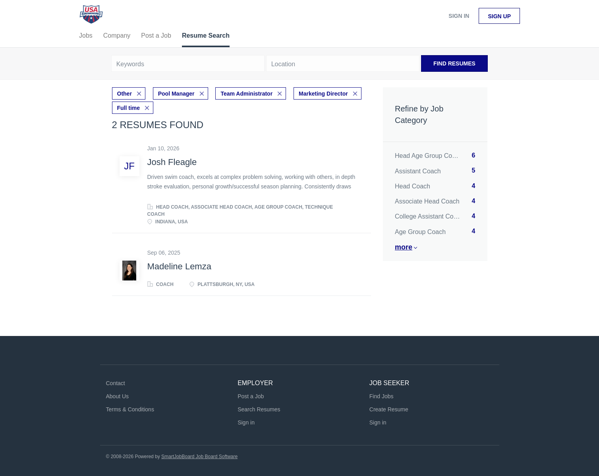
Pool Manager (176, 93)
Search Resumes (259, 409)
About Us (117, 396)
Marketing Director (323, 93)
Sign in (458, 16)
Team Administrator (246, 93)
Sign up (499, 16)
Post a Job (251, 396)
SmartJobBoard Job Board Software (199, 456)
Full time (128, 108)
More (403, 247)
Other (124, 93)
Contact (115, 383)
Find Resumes (454, 63)
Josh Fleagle (172, 162)
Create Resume (388, 409)
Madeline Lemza (179, 266)
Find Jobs (381, 396)
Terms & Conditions (130, 409)
